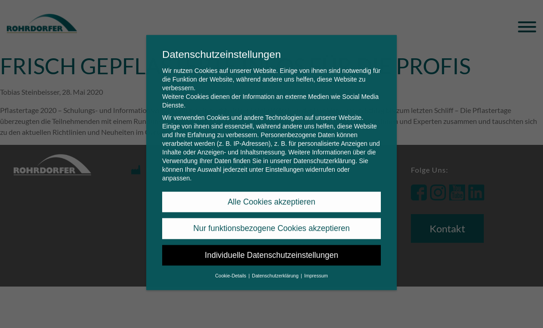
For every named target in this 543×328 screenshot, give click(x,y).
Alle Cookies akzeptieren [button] (272, 195)
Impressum (316, 269)
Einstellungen (284, 163)
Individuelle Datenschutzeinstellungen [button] (271, 249)
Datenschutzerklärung (324, 155)
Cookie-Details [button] (231, 269)
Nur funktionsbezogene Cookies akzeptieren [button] (271, 222)
